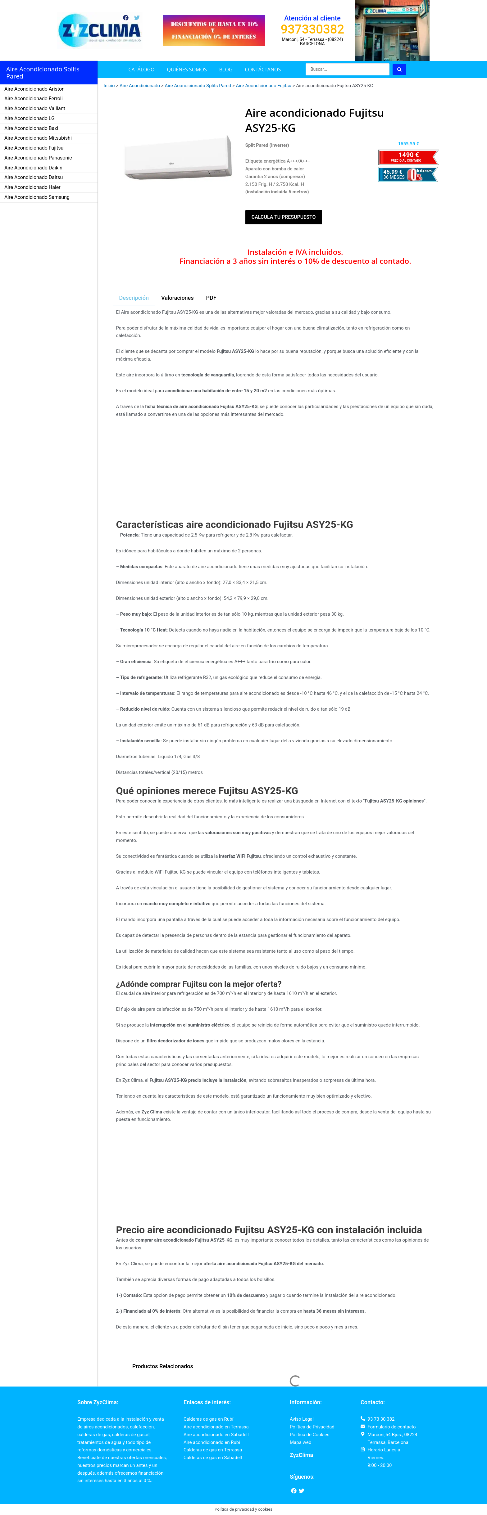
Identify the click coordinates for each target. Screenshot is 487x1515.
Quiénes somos (187, 69)
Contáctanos (263, 69)
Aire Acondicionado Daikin (33, 168)
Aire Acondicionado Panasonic (38, 158)
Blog (226, 69)
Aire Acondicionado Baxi (31, 128)
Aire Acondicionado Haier (32, 187)
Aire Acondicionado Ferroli (33, 98)
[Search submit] (399, 69)
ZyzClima (301, 1455)
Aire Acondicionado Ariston (34, 89)
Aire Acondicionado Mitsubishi (38, 138)
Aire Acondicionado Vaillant (34, 108)
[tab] (134, 298)
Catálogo (142, 69)
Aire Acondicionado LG (29, 118)
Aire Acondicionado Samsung (37, 197)
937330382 (312, 29)
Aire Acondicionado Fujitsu (33, 148)
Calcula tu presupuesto (284, 217)
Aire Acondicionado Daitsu (33, 177)
